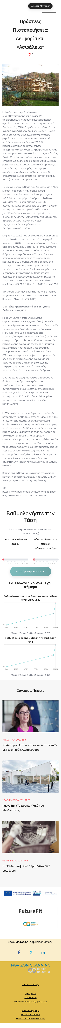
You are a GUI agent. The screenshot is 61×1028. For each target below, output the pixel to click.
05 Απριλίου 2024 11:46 (15, 860)
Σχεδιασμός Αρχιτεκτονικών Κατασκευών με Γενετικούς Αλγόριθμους (30, 747)
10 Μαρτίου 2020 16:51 (14, 739)
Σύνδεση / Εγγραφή (30, 1010)
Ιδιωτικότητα (31, 997)
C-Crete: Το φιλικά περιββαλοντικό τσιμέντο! (26, 868)
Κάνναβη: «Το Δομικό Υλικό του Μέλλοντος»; (23, 808)
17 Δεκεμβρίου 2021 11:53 (16, 800)
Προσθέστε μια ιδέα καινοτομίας (30, 1018)
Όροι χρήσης (30, 993)
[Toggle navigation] (57, 6)
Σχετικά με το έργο (30, 984)
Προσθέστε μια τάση (30, 1014)
